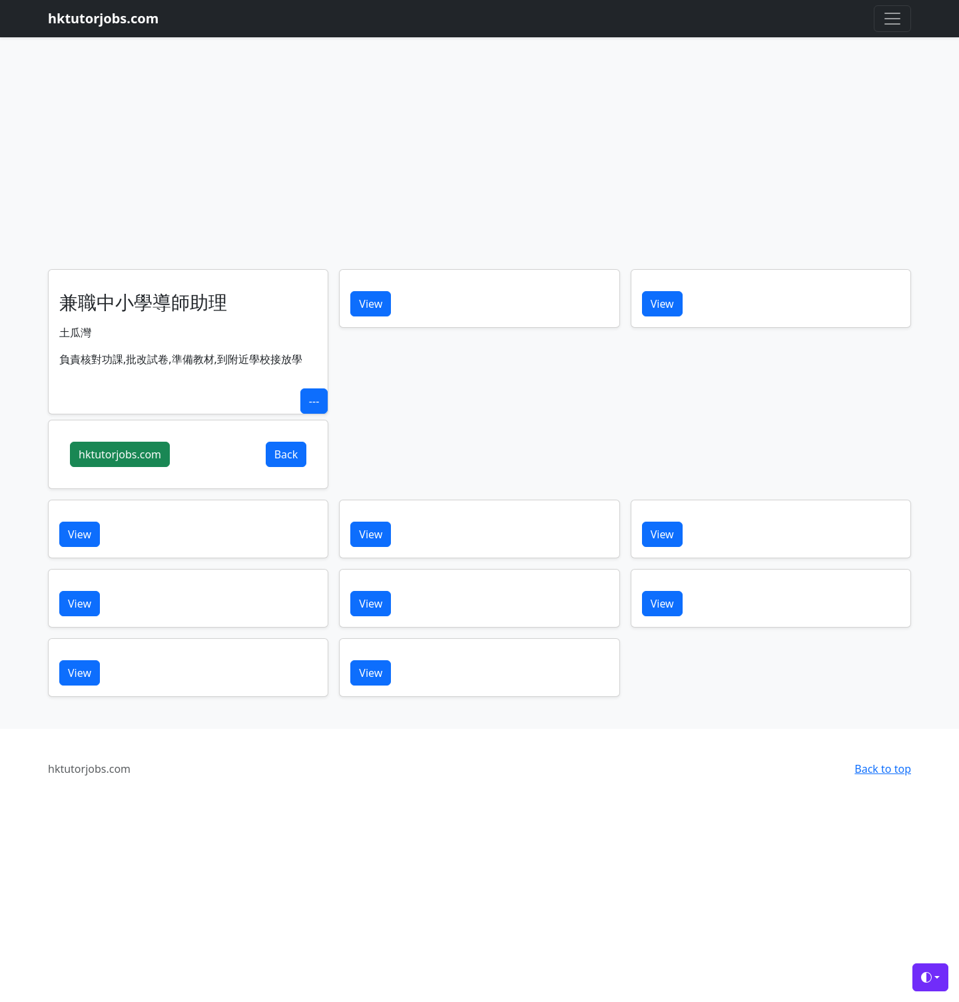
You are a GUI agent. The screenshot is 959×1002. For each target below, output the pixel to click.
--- (314, 401)
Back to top (882, 768)
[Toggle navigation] (892, 18)
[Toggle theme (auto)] (930, 977)
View (370, 303)
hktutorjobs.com (120, 454)
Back (286, 454)
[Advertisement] (479, 169)
